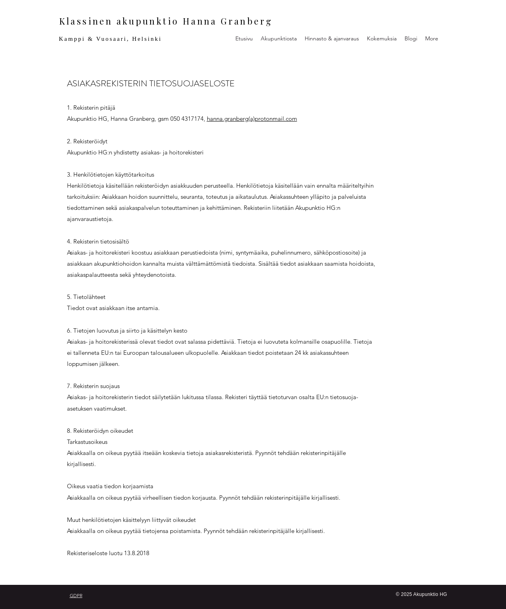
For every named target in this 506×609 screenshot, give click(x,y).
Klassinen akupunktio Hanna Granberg (166, 21)
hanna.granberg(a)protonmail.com (252, 118)
